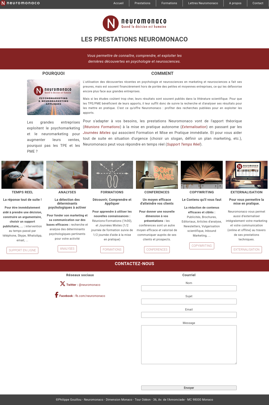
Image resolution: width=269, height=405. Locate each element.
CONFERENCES (157, 249)
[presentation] (189, 375)
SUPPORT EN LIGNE (22, 250)
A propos (235, 3)
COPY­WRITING (202, 245)
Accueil (118, 3)
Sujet (189, 296)
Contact (258, 3)
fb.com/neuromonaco (80, 296)
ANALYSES (67, 248)
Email (189, 309)
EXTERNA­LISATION (247, 249)
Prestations (142, 3)
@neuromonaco (80, 285)
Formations (169, 3)
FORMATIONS (112, 249)
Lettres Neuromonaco (203, 3)
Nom (189, 283)
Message (189, 323)
